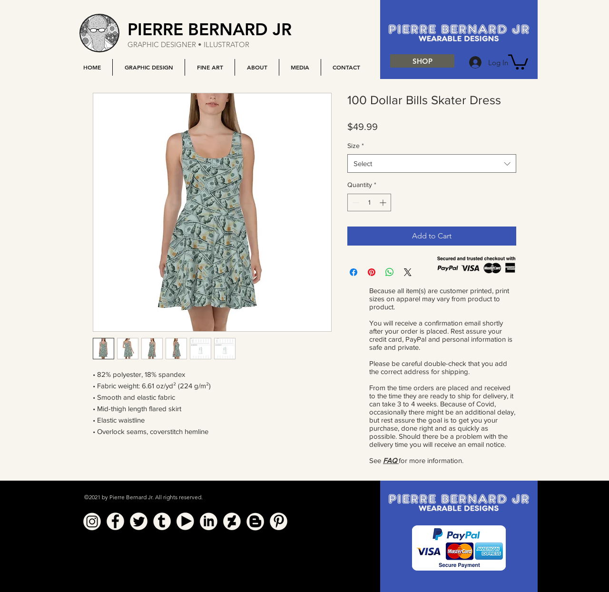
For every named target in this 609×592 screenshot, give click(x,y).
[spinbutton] (369, 202)
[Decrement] (355, 202)
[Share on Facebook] (353, 272)
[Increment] (384, 202)
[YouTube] (185, 521)
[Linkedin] (208, 521)
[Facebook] (115, 521)
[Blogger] (255, 521)
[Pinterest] (278, 521)
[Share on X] (407, 272)
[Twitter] (138, 521)
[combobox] (431, 163)
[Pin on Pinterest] (371, 272)
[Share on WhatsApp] (389, 272)
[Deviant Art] (232, 521)
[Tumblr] (162, 521)
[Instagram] (92, 521)
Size (355, 145)
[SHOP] (422, 61)
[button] (148, 67)
